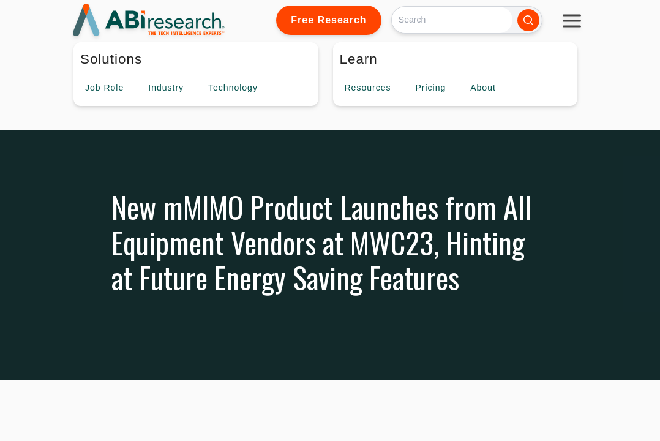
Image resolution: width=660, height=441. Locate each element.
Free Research (328, 20)
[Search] (452, 20)
